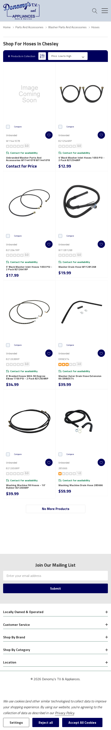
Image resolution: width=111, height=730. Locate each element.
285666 (62, 468)
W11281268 (65, 250)
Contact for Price (21, 166)
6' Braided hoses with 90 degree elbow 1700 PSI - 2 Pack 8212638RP (27, 377)
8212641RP (12, 250)
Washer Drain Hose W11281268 (77, 267)
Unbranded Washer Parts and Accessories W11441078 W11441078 (28, 158)
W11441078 (13, 141)
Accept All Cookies (82, 722)
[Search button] (94, 11)
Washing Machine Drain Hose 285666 (80, 485)
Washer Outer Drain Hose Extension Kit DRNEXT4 (79, 377)
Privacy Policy (64, 712)
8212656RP (12, 468)
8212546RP (65, 141)
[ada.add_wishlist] (49, 135)
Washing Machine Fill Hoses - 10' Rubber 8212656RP (25, 486)
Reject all (46, 722)
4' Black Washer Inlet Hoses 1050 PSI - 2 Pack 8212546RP (81, 158)
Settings (16, 722)
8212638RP (12, 359)
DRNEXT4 (63, 359)
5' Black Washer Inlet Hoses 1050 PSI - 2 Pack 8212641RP (29, 268)
